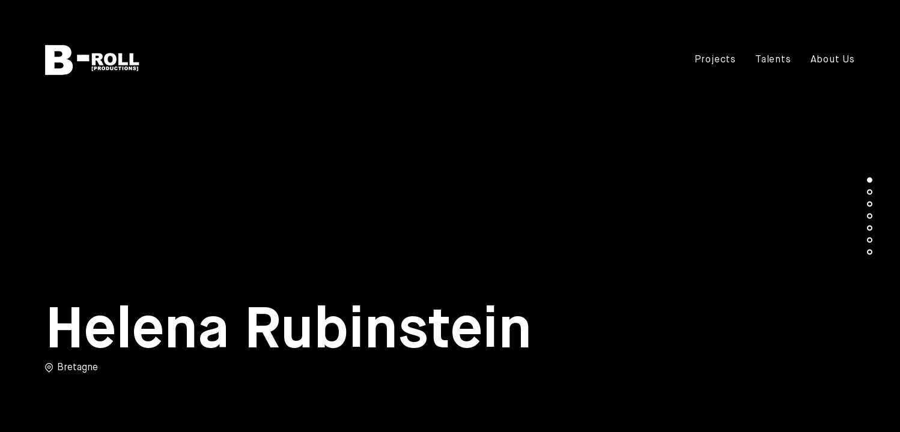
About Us (832, 60)
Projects (715, 60)
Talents (773, 60)
